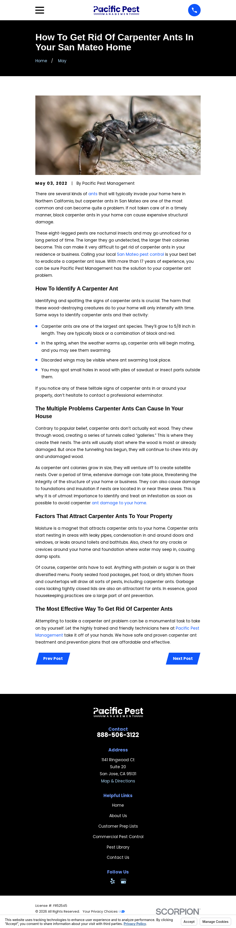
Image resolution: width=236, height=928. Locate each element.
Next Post (183, 659)
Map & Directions (118, 781)
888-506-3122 (118, 735)
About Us (118, 816)
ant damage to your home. (119, 503)
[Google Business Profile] (123, 881)
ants (93, 194)
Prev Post (53, 659)
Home (118, 806)
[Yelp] (112, 881)
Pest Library (118, 847)
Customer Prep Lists (118, 826)
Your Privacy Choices (104, 912)
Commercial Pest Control (118, 837)
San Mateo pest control (140, 254)
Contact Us (118, 858)
